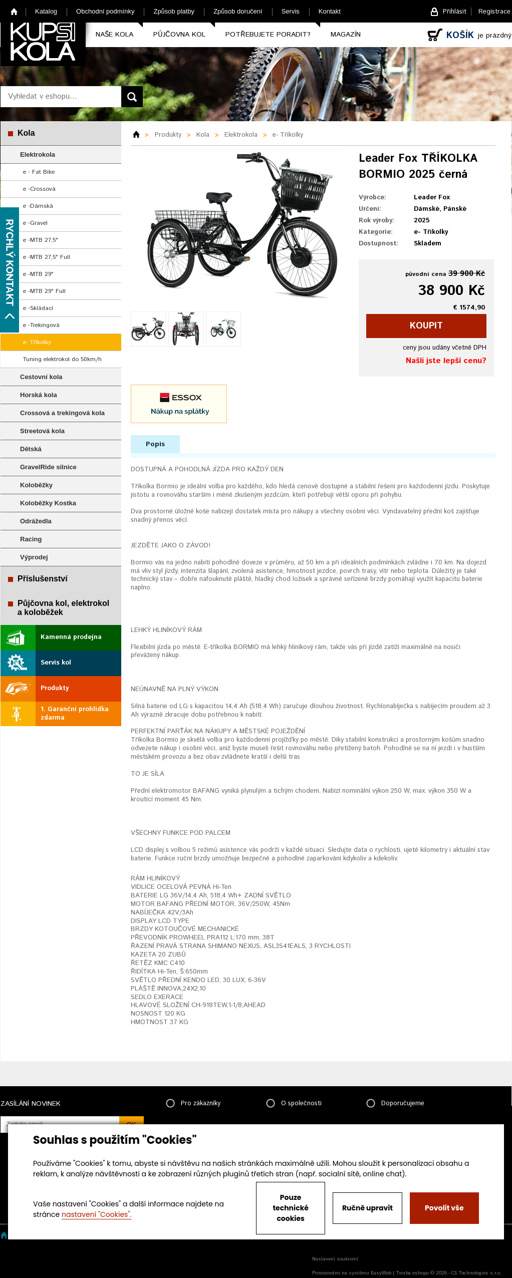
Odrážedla (36, 521)
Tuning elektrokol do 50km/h (62, 359)
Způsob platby (173, 11)
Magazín (346, 35)
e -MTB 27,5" (40, 240)
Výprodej (34, 557)
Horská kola (38, 395)
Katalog (46, 11)
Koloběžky (36, 485)
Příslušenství (43, 578)
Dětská (31, 449)
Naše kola (114, 35)
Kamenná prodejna (71, 637)
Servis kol (56, 663)
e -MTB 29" (38, 274)
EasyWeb (381, 1272)
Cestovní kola (41, 377)
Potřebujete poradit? (268, 35)
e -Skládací (38, 308)
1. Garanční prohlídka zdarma (75, 714)
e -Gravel (35, 223)
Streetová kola (42, 431)
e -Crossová (39, 189)
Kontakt (330, 11)
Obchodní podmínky (105, 11)
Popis (155, 444)
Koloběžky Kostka (48, 503)
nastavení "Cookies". (96, 1214)
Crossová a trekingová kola (62, 413)
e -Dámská (38, 206)
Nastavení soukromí (335, 1258)
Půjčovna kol (179, 35)
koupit (426, 326)
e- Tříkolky (37, 342)
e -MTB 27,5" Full (46, 257)
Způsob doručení (238, 11)
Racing (31, 539)
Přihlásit (454, 12)
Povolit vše (444, 1208)
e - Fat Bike (39, 172)
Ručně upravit (367, 1208)
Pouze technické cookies (291, 1207)
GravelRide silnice (48, 467)
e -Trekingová (41, 325)
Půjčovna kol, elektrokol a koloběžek (63, 607)
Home (14, 11)
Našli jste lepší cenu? (446, 361)
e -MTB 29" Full (44, 291)
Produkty (55, 688)
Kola (26, 133)
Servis (291, 11)
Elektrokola (37, 154)
